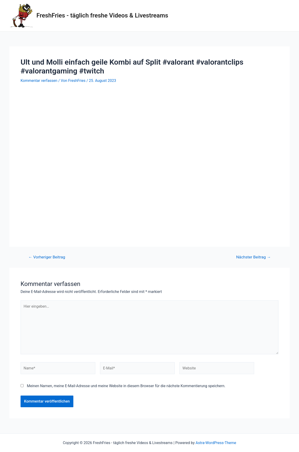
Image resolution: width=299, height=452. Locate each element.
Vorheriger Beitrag (46, 257)
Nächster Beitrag (253, 257)
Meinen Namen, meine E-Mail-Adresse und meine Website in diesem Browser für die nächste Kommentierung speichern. (126, 386)
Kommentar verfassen (39, 80)
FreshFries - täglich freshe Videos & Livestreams (102, 15)
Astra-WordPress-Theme (216, 443)
